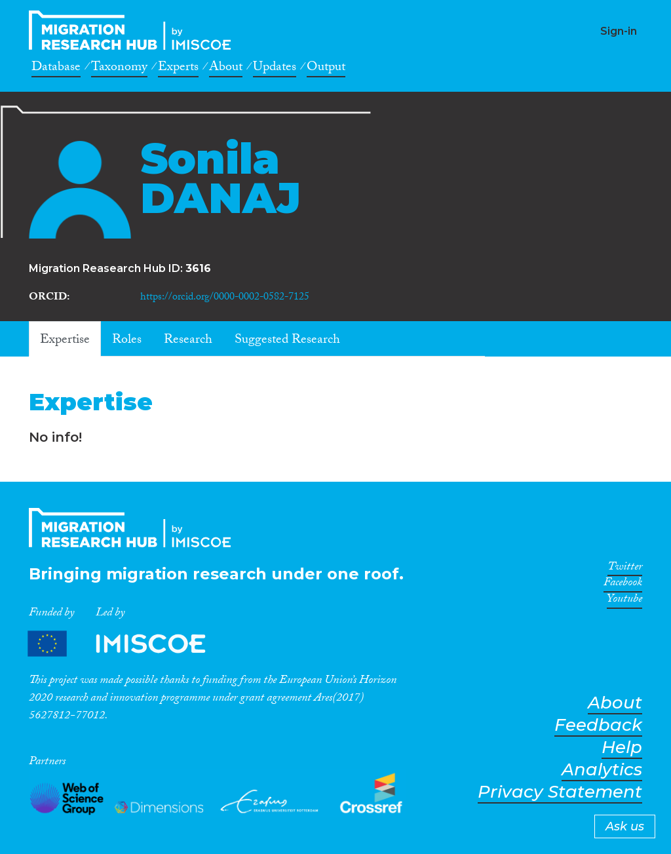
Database (56, 68)
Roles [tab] (127, 341)
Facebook (623, 584)
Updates (274, 68)
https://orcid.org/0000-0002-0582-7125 (224, 298)
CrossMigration (134, 30)
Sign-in (618, 31)
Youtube (624, 601)
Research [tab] (188, 341)
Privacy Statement (560, 792)
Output (326, 68)
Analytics (602, 770)
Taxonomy (119, 68)
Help (622, 747)
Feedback (598, 725)
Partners (128, 644)
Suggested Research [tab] (287, 341)
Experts (178, 68)
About (225, 68)
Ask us (624, 826)
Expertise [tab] (65, 341)
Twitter (624, 569)
